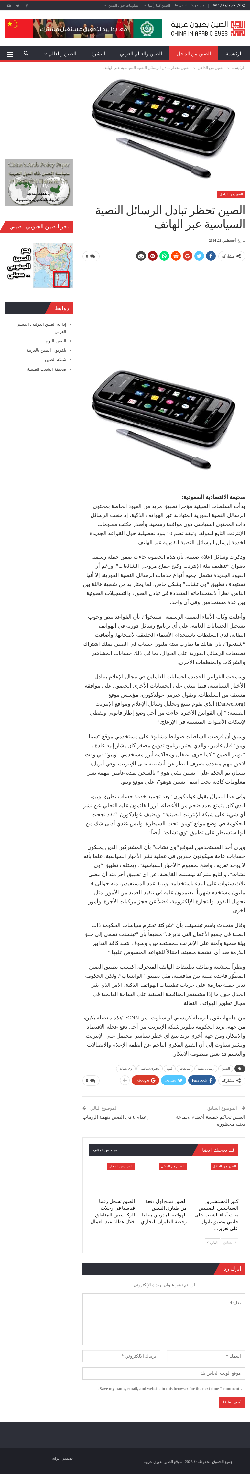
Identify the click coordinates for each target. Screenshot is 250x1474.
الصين (226, 1068)
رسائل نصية (206, 1068)
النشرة (98, 53)
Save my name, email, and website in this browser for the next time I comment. (168, 1387)
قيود (169, 1068)
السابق (229, 1242)
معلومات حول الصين (123, 5)
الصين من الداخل (194, 53)
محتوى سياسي (149, 1068)
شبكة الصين (55, 359)
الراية (56, 1458)
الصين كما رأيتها (159, 5)
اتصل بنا (181, 5)
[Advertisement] (164, 312)
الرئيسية (234, 53)
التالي (212, 1242)
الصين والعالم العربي (141, 53)
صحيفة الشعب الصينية (46, 369)
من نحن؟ (198, 5)
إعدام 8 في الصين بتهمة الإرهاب (115, 1116)
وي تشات (125, 1068)
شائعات (185, 1068)
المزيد (70, 53)
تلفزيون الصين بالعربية (46, 350)
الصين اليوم (56, 340)
